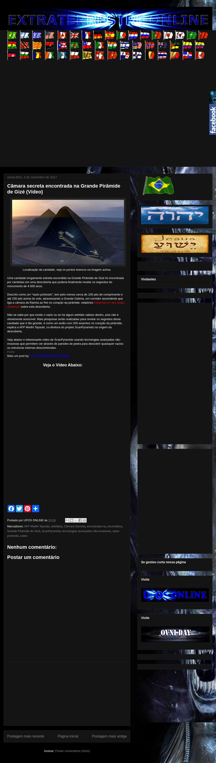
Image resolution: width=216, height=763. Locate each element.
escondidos (114, 526)
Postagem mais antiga (109, 736)
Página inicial (68, 736)
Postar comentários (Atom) (72, 751)
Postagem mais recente (25, 736)
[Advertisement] (49, 109)
